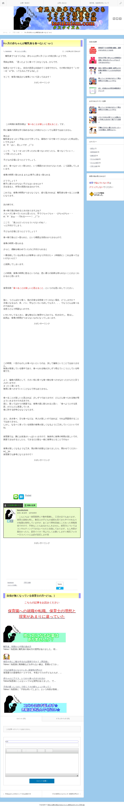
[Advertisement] (42, 104)
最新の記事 (31, 505)
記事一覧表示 (24, 3)
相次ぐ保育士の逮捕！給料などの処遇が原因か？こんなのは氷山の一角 (109, 70)
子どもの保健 (94, 159)
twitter (117, 18)
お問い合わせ (62, 3)
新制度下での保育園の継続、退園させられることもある (109, 49)
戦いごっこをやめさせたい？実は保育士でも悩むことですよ (109, 80)
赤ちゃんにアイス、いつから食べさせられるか (24, 678)
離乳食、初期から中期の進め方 (17, 647)
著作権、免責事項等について (99, 3)
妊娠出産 (93, 155)
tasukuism (8, 51)
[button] (8, 750)
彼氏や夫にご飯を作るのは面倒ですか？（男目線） (26, 662)
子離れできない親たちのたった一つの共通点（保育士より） (109, 129)
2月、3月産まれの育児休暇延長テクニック (109, 89)
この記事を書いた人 (14, 505)
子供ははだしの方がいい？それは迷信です (18, 794)
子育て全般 (27, 582)
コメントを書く (21, 51)
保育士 (92, 148)
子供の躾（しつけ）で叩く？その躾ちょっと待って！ (27, 687)
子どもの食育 (94, 162)
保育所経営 (93, 152)
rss (114, 18)
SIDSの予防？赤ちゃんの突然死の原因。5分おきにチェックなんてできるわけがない (109, 60)
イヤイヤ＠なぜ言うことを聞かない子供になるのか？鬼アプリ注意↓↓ (109, 119)
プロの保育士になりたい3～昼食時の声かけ (22, 670)
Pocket (28, 495)
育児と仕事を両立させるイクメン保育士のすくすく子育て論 (65, 805)
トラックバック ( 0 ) (63, 718)
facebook (120, 18)
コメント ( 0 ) (21, 718)
